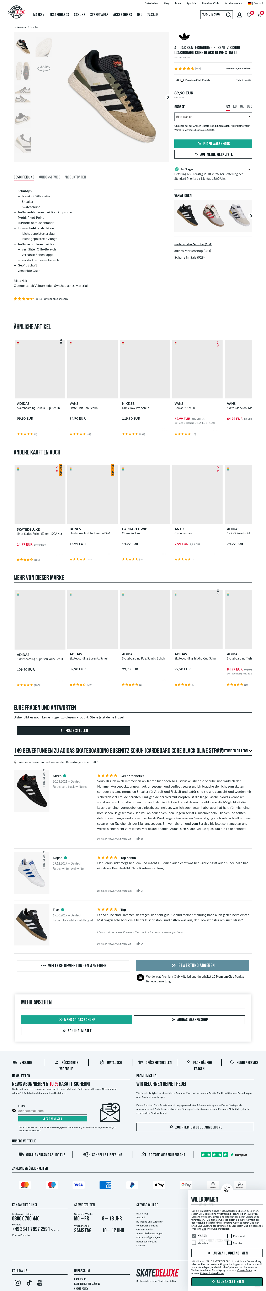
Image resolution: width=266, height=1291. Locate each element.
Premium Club (171, 976)
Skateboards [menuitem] (59, 15)
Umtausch (111, 1063)
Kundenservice (244, 1063)
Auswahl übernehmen (227, 1253)
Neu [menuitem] (140, 15)
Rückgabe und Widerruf (149, 1221)
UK (242, 107)
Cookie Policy (81, 1288)
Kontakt (140, 1245)
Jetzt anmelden (52, 1118)
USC (249, 107)
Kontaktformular (21, 1235)
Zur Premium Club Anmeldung (195, 1127)
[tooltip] (249, 80)
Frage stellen (73, 731)
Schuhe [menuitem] (79, 15)
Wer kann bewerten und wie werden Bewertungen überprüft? (55, 762)
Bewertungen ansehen (238, 68)
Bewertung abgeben (192, 965)
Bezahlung (142, 1213)
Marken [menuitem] (38, 15)
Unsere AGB (80, 1279)
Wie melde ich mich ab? (29, 1130)
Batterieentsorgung (146, 1241)
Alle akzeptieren (227, 1282)
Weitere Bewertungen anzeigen (73, 966)
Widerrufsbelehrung (147, 1225)
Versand (22, 1063)
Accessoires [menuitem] (122, 15)
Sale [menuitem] (153, 15)
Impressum (82, 1271)
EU (235, 107)
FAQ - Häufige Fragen (148, 1237)
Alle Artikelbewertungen (149, 1233)
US (228, 107)
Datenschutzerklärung (87, 1284)
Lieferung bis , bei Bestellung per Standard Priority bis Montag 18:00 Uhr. (213, 173)
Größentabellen (155, 1063)
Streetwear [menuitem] (99, 15)
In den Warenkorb (213, 144)
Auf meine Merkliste (213, 155)
